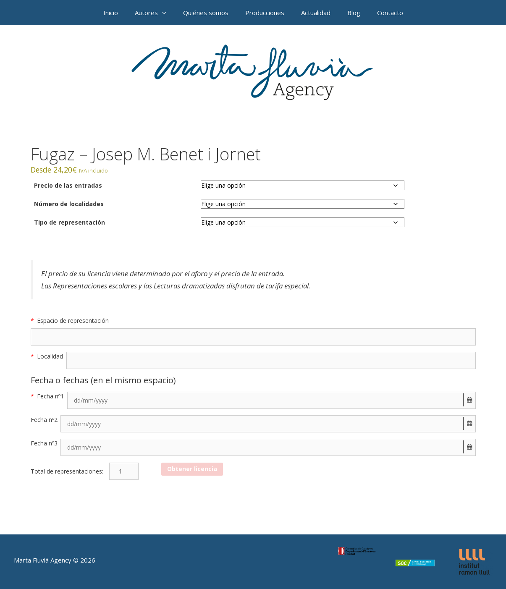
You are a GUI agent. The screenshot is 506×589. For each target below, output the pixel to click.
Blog (353, 12)
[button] (166, 12)
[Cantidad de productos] (124, 471)
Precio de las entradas (68, 185)
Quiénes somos (205, 12)
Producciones (264, 12)
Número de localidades (69, 204)
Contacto (390, 12)
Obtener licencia (192, 469)
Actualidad (315, 12)
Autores (155, 12)
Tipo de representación (69, 222)
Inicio (110, 12)
